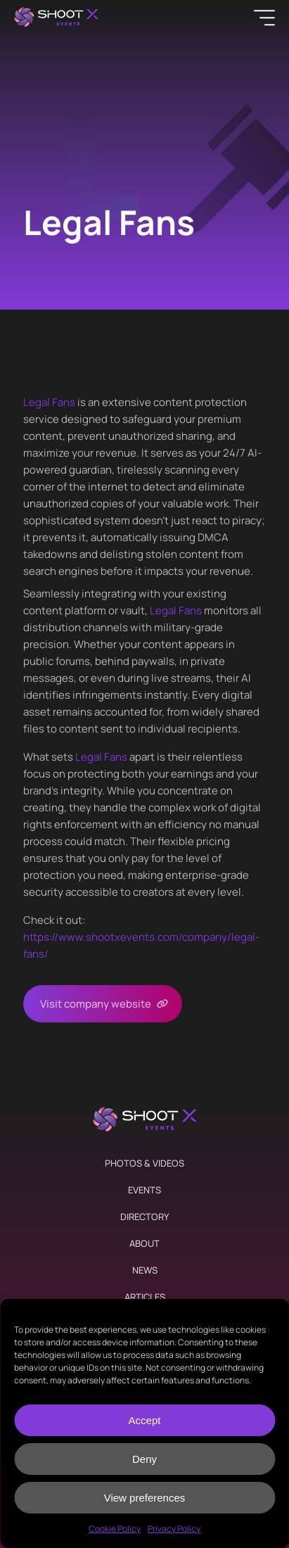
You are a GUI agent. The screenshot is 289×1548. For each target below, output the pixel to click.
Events (144, 1190)
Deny (144, 1459)
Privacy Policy (174, 1529)
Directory (144, 1216)
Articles (144, 1296)
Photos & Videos (144, 1163)
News (145, 1270)
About (144, 1243)
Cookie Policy (115, 1529)
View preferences (145, 1498)
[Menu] (264, 17)
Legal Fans (49, 402)
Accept (145, 1420)
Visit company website (95, 1003)
